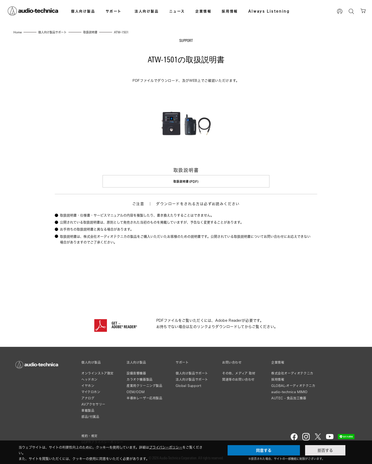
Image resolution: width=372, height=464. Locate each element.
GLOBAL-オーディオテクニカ (293, 384)
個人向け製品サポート (192, 372)
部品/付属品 (90, 415)
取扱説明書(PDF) (186, 181)
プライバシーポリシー (165, 447)
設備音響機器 (136, 372)
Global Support (188, 384)
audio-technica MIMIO (289, 390)
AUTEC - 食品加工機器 (288, 397)
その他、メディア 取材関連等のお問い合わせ (238, 375)
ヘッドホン (89, 378)
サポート (114, 11)
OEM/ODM (135, 390)
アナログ (87, 397)
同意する (264, 450)
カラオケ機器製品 (140, 378)
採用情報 (230, 11)
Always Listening (269, 11)
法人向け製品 (147, 11)
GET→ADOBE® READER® (124, 324)
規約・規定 (89, 434)
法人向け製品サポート (192, 378)
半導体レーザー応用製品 (144, 397)
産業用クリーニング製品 (144, 384)
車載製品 (87, 409)
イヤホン (87, 384)
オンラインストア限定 (97, 372)
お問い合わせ (232, 361)
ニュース (177, 11)
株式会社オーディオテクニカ (292, 372)
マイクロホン (90, 390)
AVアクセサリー (93, 403)
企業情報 (203, 11)
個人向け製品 (83, 11)
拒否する (325, 450)
